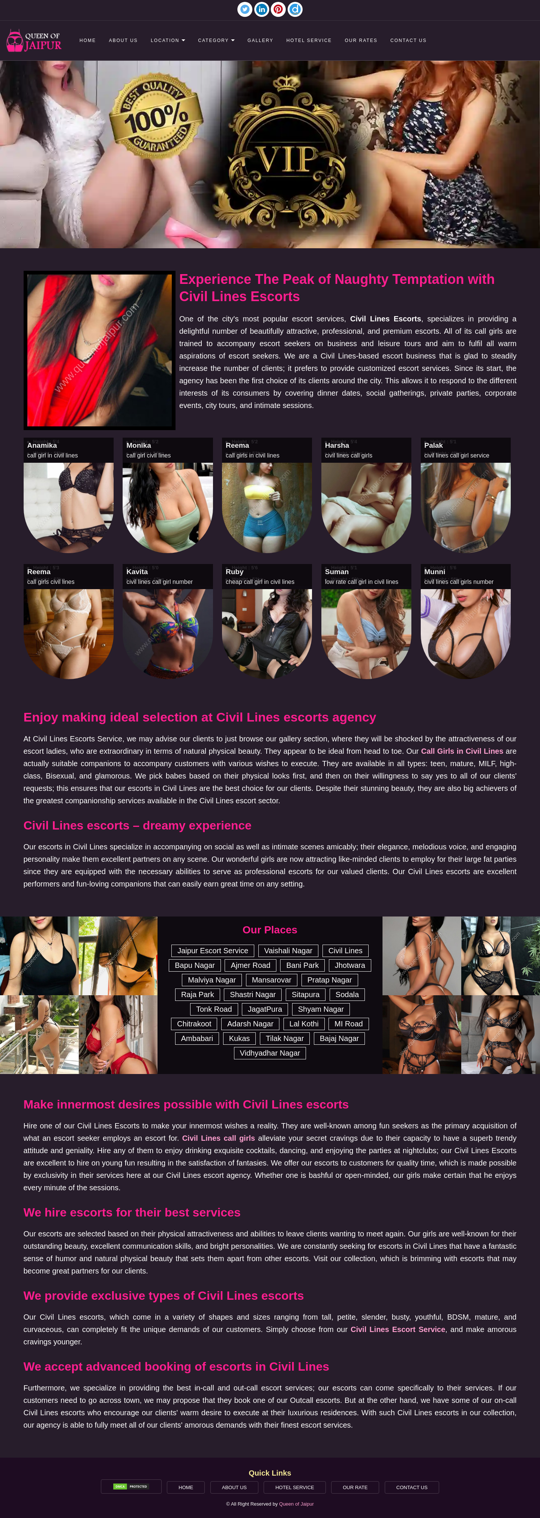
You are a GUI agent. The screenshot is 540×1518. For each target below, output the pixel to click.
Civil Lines (345, 950)
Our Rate (355, 1487)
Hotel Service (309, 40)
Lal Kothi (304, 1024)
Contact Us (408, 40)
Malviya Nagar (212, 980)
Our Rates (361, 40)
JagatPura (265, 1009)
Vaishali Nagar (288, 950)
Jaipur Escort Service (212, 950)
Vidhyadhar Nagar (270, 1053)
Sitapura (306, 994)
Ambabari (197, 1038)
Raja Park (197, 994)
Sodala (347, 994)
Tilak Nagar (285, 1038)
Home (88, 40)
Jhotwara (350, 965)
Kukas (239, 1038)
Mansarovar (272, 980)
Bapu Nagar (195, 965)
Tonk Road (214, 1009)
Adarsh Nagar (250, 1024)
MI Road (348, 1024)
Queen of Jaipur (296, 1504)
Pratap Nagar (330, 980)
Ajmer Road (250, 965)
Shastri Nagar (253, 994)
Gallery (260, 40)
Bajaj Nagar (339, 1038)
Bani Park (302, 965)
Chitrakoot (194, 1024)
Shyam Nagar (321, 1009)
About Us (123, 40)
